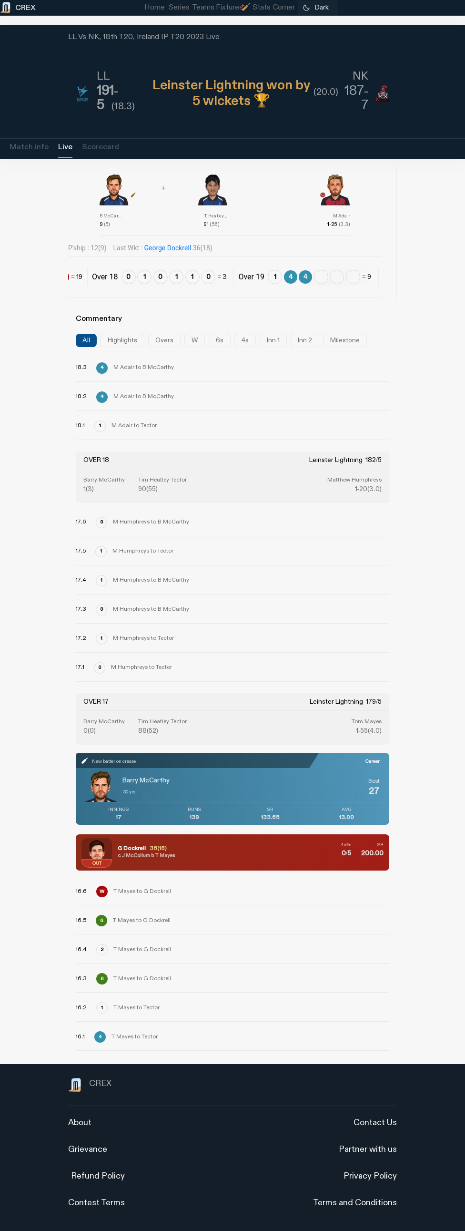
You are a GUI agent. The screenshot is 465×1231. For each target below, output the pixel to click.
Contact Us (375, 1122)
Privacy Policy (370, 1175)
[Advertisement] (429, 685)
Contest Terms (96, 1202)
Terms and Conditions (355, 1202)
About (79, 1122)
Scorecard (100, 147)
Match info (29, 147)
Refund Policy (98, 1175)
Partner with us (368, 1149)
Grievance (87, 1149)
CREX (89, 1085)
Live (65, 147)
